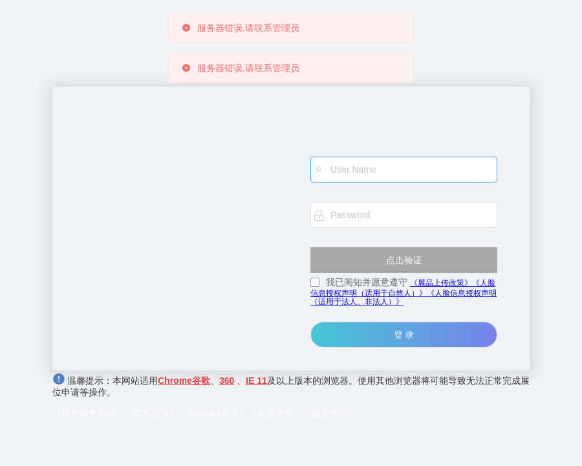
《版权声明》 (330, 413)
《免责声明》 (275, 413)
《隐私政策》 (152, 413)
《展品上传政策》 (441, 282)
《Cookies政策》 (213, 413)
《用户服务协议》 (88, 413)
